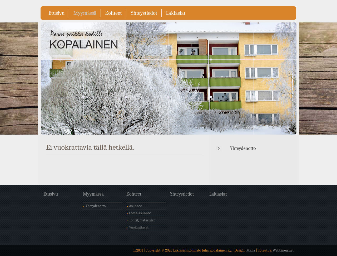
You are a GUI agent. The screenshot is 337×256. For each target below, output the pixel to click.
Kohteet (113, 13)
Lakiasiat (175, 13)
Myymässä (84, 13)
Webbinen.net (283, 250)
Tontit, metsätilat (142, 220)
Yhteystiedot (144, 13)
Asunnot (135, 206)
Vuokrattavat (138, 227)
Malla (250, 250)
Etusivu (56, 13)
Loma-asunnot (140, 213)
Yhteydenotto (243, 148)
